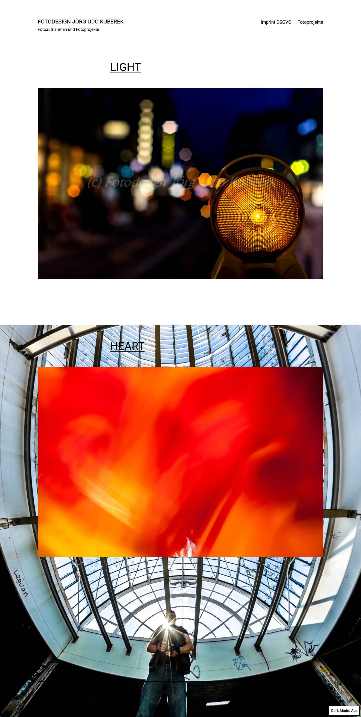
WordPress (312, 693)
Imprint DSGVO (276, 22)
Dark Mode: (344, 711)
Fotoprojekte (310, 22)
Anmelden (47, 661)
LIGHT (125, 67)
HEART (127, 346)
